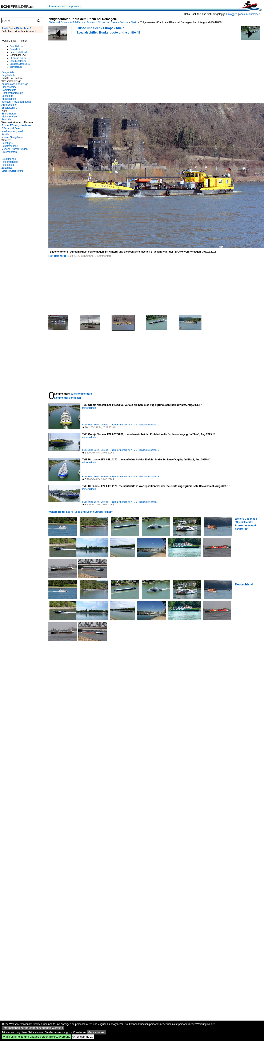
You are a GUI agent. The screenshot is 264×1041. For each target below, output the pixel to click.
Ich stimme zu (82, 1036)
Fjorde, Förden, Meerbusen (16, 125)
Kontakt (62, 6)
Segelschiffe (8, 75)
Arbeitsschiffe (9, 104)
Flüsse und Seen (107, 22)
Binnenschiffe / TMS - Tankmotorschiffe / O (138, 424)
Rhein (134, 22)
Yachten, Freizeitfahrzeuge (16, 101)
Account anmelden (249, 14)
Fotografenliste (9, 161)
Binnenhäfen (8, 113)
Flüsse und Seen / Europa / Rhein (100, 28)
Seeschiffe (7, 95)
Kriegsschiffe (8, 98)
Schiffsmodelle (9, 146)
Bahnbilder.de (17, 46)
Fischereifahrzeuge (12, 92)
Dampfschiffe (8, 90)
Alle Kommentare (81, 393)
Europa (124, 22)
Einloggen (231, 14)
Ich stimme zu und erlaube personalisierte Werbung (36, 1036)
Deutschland (244, 584)
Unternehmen (9, 152)
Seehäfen (6, 119)
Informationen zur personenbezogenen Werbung (33, 1027)
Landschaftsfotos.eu (20, 64)
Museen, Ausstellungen (14, 149)
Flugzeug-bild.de (18, 58)
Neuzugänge (8, 158)
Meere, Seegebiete (12, 137)
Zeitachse (6, 167)
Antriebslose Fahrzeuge (14, 84)
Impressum (74, 6)
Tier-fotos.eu (16, 67)
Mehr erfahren (96, 1032)
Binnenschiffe (9, 87)
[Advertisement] (83, 68)
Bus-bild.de (15, 49)
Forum (52, 6)
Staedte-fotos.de (18, 61)
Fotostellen (7, 164)
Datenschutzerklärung (12, 170)
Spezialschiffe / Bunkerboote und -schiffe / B (108, 32)
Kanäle (5, 134)
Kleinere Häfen (9, 116)
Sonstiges (7, 143)
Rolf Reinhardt (57, 255)
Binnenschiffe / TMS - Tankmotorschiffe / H (138, 476)
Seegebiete (7, 72)
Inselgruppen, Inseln (12, 131)
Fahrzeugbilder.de (19, 52)
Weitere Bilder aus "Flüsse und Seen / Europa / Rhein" (80, 511)
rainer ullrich (89, 407)
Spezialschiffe (9, 107)
